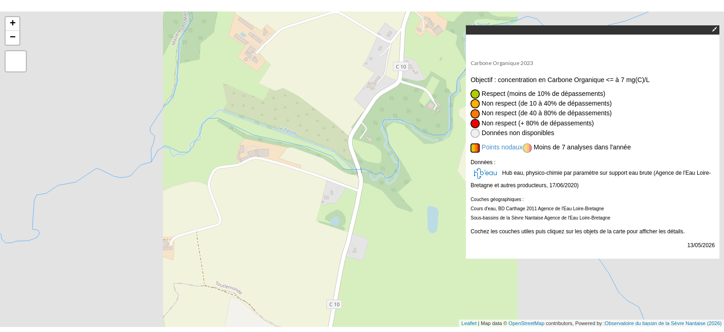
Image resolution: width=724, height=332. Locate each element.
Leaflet (469, 323)
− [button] (13, 38)
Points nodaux (502, 147)
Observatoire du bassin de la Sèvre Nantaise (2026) (663, 323)
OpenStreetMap (526, 323)
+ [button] (13, 24)
